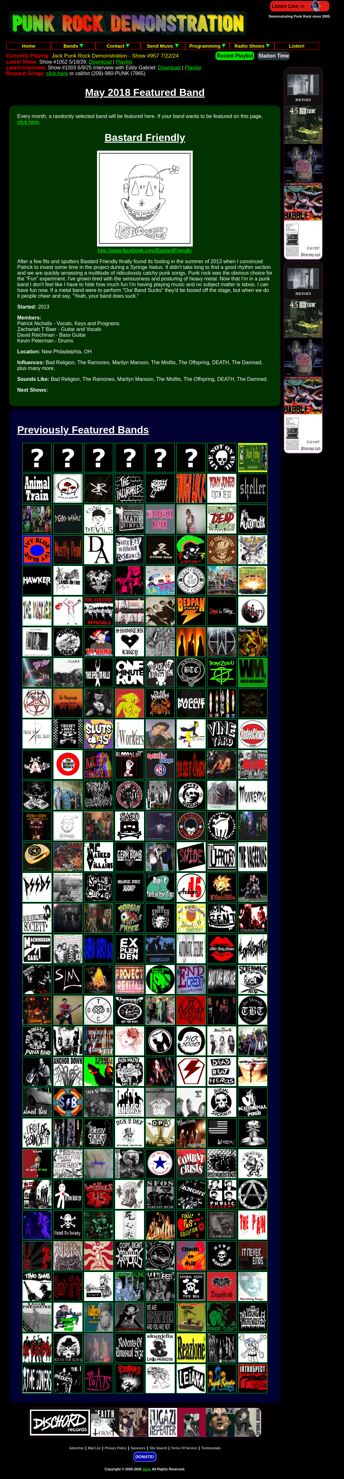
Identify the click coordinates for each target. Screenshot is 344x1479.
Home (28, 46)
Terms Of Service (184, 1448)
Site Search (158, 1448)
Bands (73, 46)
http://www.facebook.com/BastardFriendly (145, 250)
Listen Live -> (300, 6)
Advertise (76, 1448)
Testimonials (211, 1448)
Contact (118, 46)
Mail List (94, 1448)
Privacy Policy (116, 1448)
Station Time (273, 56)
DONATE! (144, 1456)
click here (57, 73)
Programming (207, 46)
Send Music (163, 46)
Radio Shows (252, 46)
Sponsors (138, 1448)
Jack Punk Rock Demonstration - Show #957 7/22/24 (115, 56)
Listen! (296, 46)
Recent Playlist (235, 56)
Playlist (124, 62)
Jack (146, 1469)
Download (100, 62)
